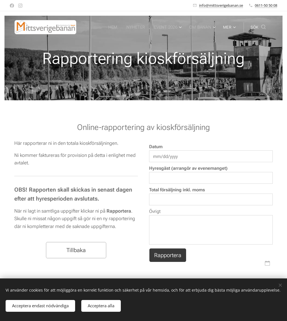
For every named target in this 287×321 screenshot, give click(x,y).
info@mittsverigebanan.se (221, 5)
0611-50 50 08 (266, 5)
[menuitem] (115, 27)
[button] (258, 27)
